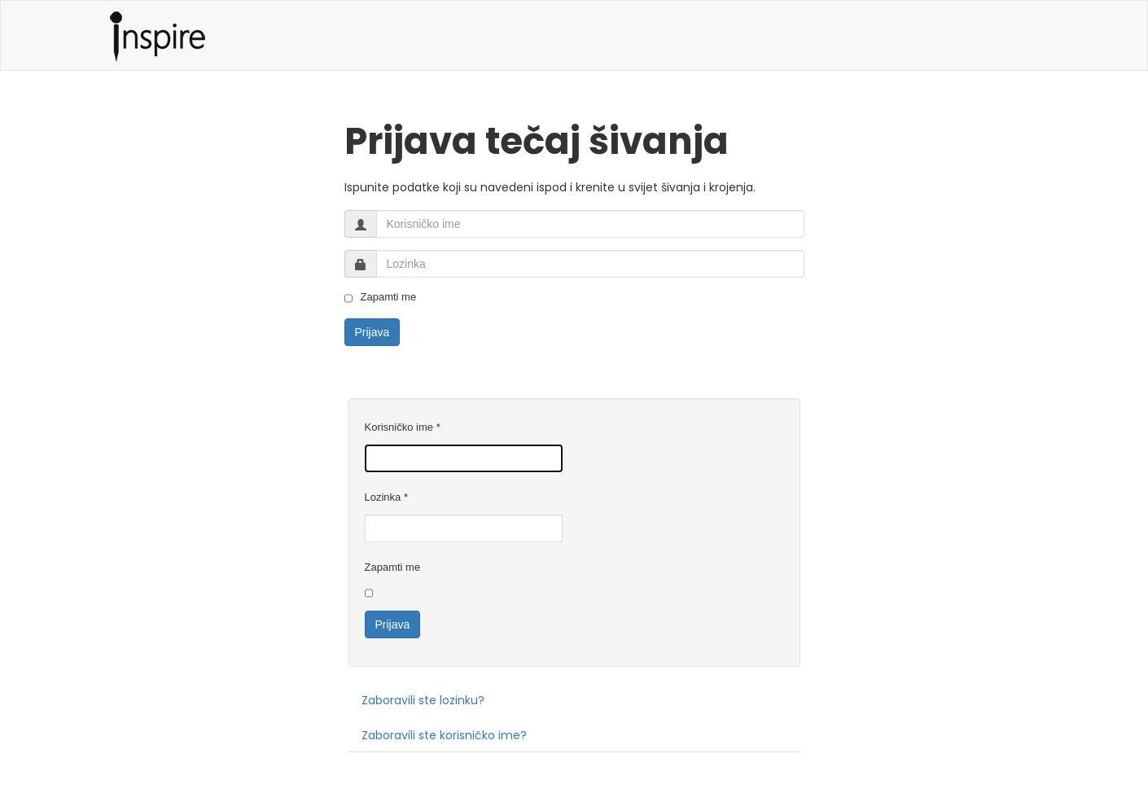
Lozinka (386, 497)
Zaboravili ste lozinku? (422, 700)
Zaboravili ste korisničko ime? (444, 735)
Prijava (372, 332)
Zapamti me (380, 297)
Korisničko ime (402, 427)
